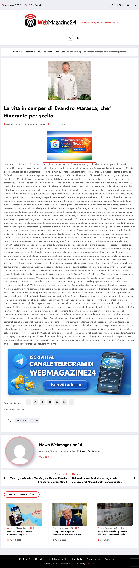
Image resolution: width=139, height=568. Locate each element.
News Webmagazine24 (36, 124)
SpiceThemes (90, 563)
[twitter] (35, 402)
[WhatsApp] (64, 402)
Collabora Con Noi (58, 559)
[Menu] (61, 38)
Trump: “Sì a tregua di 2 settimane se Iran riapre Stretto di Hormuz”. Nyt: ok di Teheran (67, 533)
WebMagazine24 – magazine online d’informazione (43, 51)
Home (15, 51)
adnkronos (10, 124)
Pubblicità (77, 559)
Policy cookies (111, 559)
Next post (76, 474)
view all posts (46, 457)
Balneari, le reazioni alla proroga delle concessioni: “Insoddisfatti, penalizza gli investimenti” (96, 480)
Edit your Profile (86, 451)
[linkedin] (42, 402)
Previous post (61, 474)
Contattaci (40, 559)
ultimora (19, 124)
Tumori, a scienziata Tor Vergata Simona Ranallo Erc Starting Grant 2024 (38, 480)
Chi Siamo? (25, 559)
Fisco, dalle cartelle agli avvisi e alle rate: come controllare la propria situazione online (112, 533)
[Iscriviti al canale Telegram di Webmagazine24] (69, 372)
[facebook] (28, 402)
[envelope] (49, 402)
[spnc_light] (78, 38)
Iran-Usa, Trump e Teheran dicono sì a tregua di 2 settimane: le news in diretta (20, 533)
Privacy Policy (93, 559)
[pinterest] (57, 402)
